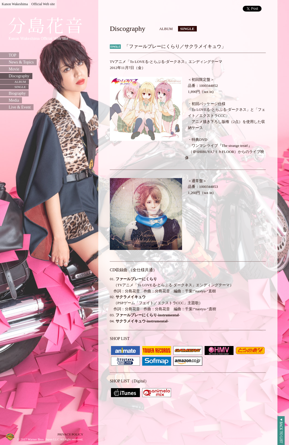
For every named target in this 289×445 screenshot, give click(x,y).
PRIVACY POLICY (70, 434)
